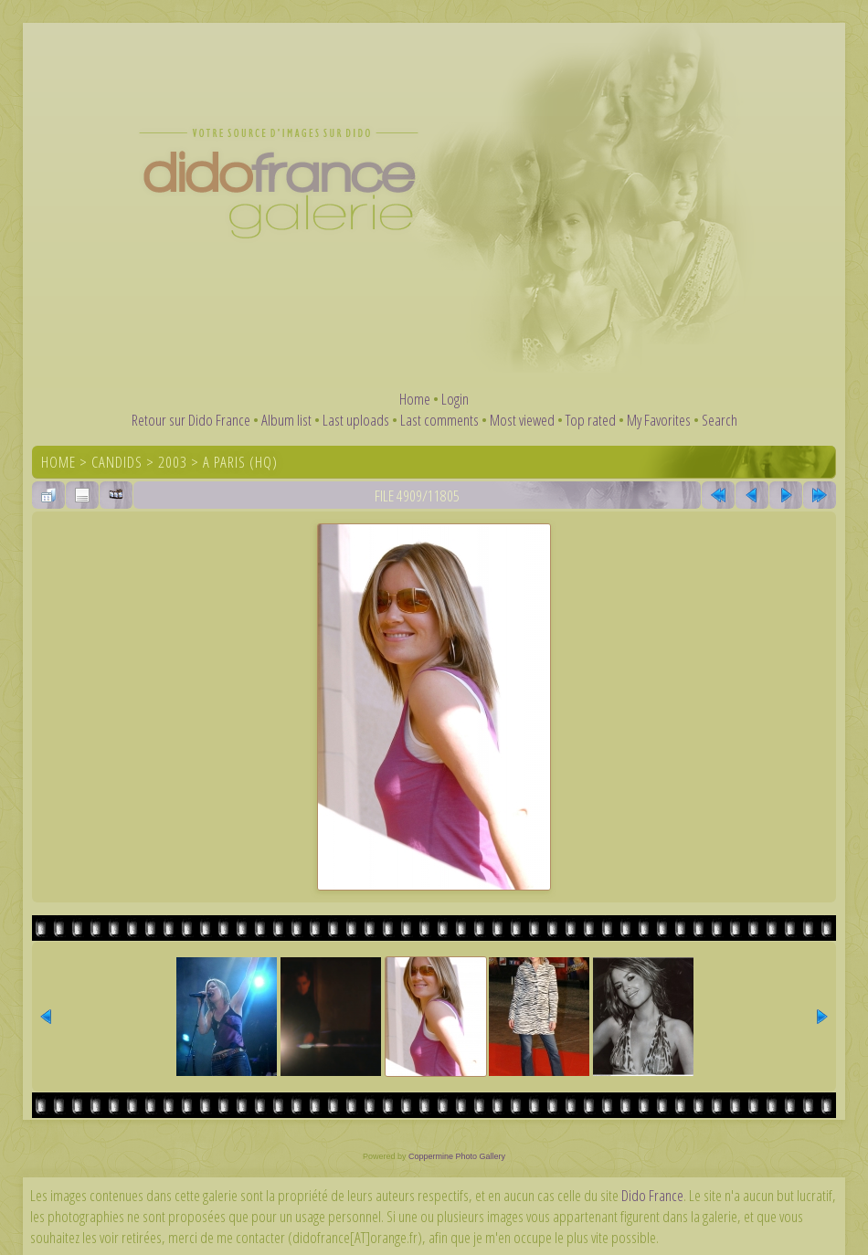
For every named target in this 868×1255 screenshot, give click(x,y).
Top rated (591, 419)
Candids (117, 461)
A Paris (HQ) (240, 461)
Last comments (439, 419)
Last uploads (356, 419)
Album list (286, 419)
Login (455, 398)
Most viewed (522, 419)
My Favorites (659, 419)
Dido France (652, 1195)
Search (719, 419)
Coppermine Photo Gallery (456, 1156)
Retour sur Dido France (191, 419)
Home (414, 398)
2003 (172, 461)
